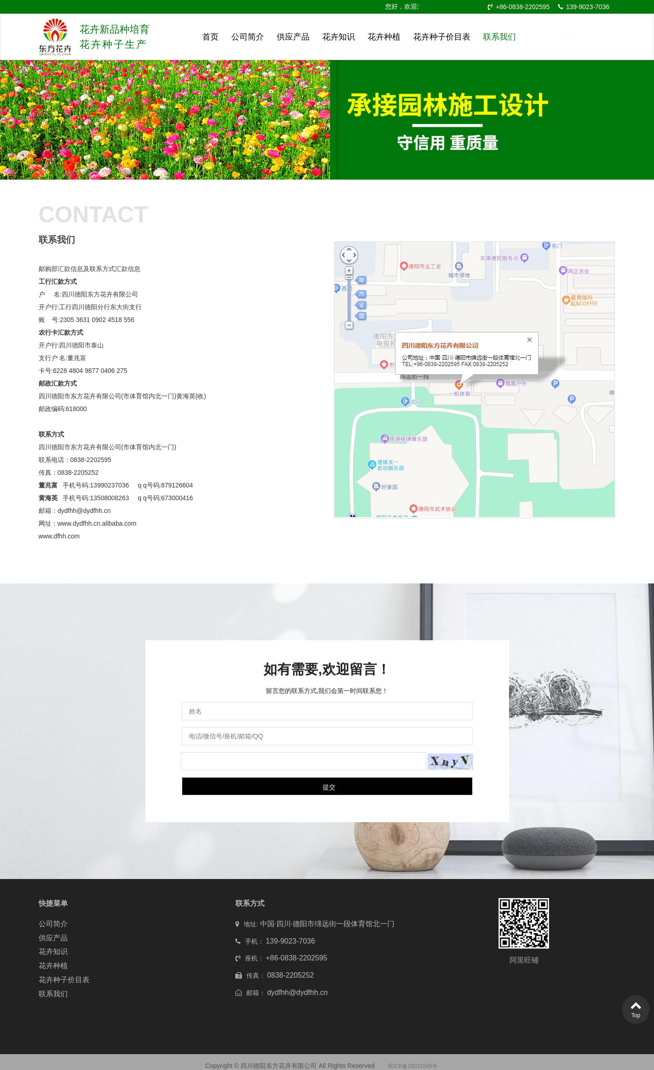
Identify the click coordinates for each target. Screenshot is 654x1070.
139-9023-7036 (583, 6)
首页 (210, 36)
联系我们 (499, 36)
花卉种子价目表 (441, 36)
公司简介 (247, 36)
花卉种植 (384, 36)
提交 (329, 787)
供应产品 (293, 36)
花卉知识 (338, 36)
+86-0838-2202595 (519, 6)
